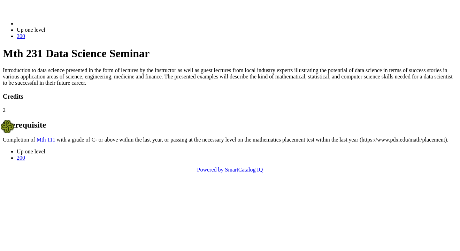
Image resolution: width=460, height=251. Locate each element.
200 (21, 36)
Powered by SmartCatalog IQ (230, 170)
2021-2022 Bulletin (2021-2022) (53, 23)
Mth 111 (46, 140)
